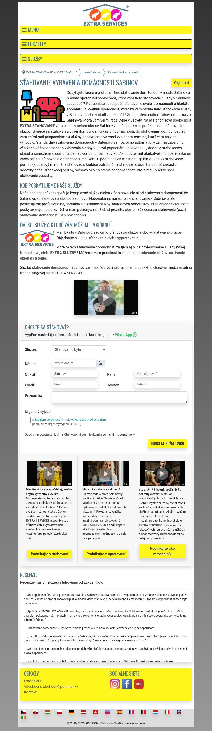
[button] (106, 30)
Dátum (30, 364)
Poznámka (33, 396)
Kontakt (30, 692)
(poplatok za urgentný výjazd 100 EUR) (56, 424)
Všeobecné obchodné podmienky (51, 686)
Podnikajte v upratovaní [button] (105, 554)
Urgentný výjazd (38, 411)
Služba (30, 349)
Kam (111, 374)
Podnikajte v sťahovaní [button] (49, 554)
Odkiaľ (30, 374)
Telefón (113, 385)
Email (29, 385)
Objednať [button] (181, 83)
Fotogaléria (33, 681)
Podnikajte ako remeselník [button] (162, 551)
